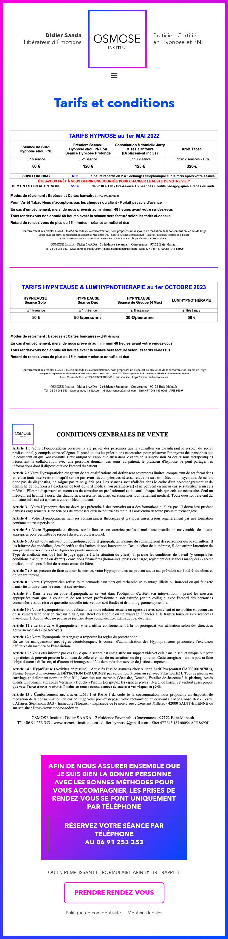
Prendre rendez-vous (114, 892)
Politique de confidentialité (93, 913)
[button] (114, 75)
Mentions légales (144, 913)
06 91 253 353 (119, 842)
